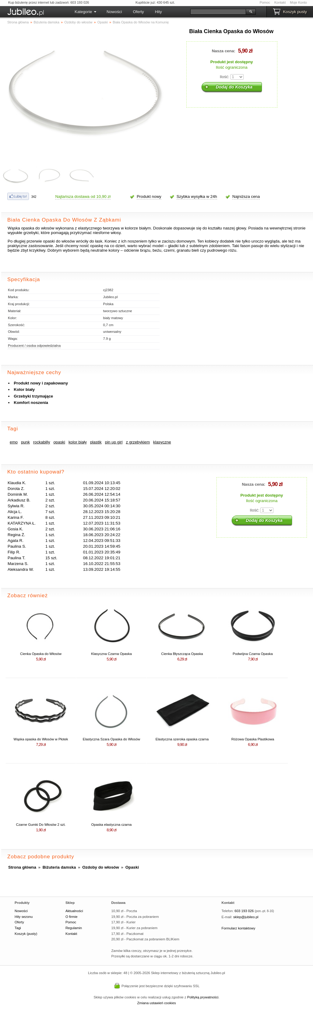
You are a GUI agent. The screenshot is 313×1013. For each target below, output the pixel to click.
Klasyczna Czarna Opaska (111, 654)
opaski (59, 442)
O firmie (71, 916)
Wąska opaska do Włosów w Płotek (41, 739)
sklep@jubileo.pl (245, 917)
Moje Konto (298, 2)
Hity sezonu (24, 916)
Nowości (114, 11)
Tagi (18, 928)
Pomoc (265, 2)
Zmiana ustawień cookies (156, 1003)
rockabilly (41, 442)
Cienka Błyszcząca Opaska (182, 654)
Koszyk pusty (295, 11)
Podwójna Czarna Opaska (253, 654)
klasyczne (162, 442)
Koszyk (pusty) (26, 933)
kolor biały (78, 442)
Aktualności (74, 911)
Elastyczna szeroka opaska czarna (182, 739)
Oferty (138, 11)
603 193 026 (244, 911)
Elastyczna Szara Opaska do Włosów (111, 739)
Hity (158, 11)
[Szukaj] (218, 12)
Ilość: (224, 76)
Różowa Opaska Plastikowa (252, 739)
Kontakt (280, 2)
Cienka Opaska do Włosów (41, 654)
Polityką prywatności (203, 997)
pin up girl (114, 442)
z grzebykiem (138, 442)
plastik (96, 442)
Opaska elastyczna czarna (111, 824)
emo (14, 442)
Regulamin (73, 928)
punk (25, 442)
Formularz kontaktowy (238, 928)
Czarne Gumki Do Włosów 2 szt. (40, 824)
